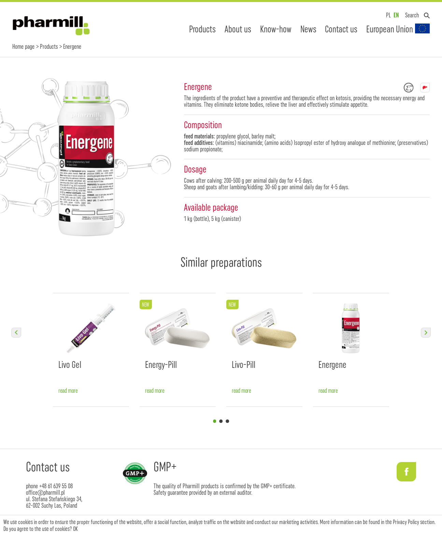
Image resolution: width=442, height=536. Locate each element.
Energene (332, 364)
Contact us (341, 29)
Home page (23, 46)
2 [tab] (221, 421)
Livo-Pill (243, 364)
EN (396, 15)
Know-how (275, 29)
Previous (16, 332)
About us (238, 29)
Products (202, 29)
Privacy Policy (406, 522)
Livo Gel (69, 364)
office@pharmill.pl (45, 492)
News (308, 29)
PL (388, 15)
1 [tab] (214, 421)
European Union (389, 29)
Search (412, 15)
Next (425, 332)
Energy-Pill (161, 364)
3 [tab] (227, 421)
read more (68, 391)
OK (75, 529)
